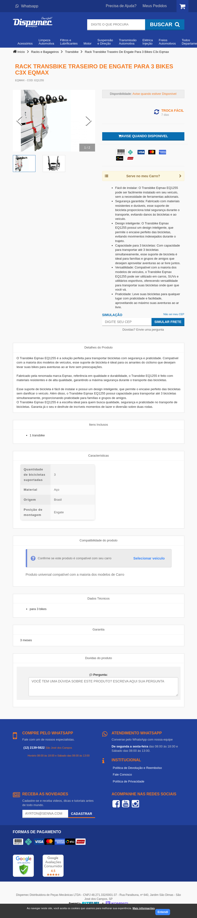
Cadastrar (81, 814)
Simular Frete (168, 322)
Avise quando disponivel (143, 136)
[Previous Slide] (19, 120)
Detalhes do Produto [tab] (98, 347)
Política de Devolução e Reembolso (137, 768)
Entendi (162, 912)
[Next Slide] (88, 120)
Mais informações (143, 908)
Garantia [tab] (99, 629)
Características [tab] (98, 455)
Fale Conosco (122, 774)
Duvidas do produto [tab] (98, 658)
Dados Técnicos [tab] (98, 598)
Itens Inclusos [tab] (98, 424)
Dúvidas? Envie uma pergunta (143, 329)
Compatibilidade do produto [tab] (98, 540)
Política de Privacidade (128, 781)
